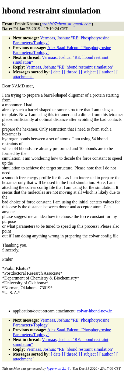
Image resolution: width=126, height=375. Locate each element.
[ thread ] (72, 72)
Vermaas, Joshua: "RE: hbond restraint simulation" (70, 67)
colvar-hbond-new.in (94, 311)
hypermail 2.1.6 (58, 368)
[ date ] (57, 72)
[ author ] (107, 72)
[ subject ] (89, 72)
